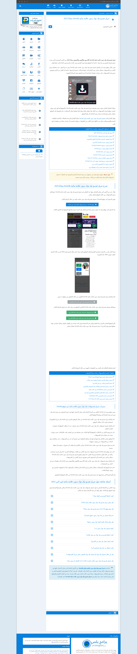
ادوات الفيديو (109, 13)
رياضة (39, 73)
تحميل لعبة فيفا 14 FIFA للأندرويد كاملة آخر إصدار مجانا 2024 (29, 118)
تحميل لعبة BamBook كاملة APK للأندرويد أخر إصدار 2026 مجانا (29, 111)
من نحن (116, 1)
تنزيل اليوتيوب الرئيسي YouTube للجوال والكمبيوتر (98, 143)
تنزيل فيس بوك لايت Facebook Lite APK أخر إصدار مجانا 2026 (28, 125)
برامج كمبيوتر (80, 5)
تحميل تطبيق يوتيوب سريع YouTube (102, 152)
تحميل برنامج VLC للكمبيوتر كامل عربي (101, 168)
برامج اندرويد (71, 5)
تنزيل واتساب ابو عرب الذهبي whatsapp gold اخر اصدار (32, 155)
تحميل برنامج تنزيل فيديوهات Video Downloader (99, 139)
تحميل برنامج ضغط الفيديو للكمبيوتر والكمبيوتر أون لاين (97, 396)
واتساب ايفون (34, 647)
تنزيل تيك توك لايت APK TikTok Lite (102, 136)
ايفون (24, 39)
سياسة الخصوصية (110, 1)
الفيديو (31, 56)
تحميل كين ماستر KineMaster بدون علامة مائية (99, 393)
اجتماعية (31, 81)
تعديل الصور (24, 73)
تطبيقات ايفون (62, 5)
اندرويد (31, 39)
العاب (54, 5)
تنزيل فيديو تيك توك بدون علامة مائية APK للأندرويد (81, 322)
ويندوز (39, 48)
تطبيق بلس (39, 89)
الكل (39, 39)
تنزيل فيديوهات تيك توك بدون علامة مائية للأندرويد (81, 316)
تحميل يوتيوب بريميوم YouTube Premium (101, 149)
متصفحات (31, 73)
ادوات (39, 56)
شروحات (48, 5)
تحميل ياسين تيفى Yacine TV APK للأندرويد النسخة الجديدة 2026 (28, 139)
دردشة (24, 64)
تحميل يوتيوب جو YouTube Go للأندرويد (101, 146)
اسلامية (31, 64)
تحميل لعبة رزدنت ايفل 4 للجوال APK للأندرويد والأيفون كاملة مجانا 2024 (29, 132)
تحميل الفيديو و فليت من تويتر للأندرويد (101, 387)
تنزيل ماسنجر (45, 650)
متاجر (24, 89)
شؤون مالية (31, 89)
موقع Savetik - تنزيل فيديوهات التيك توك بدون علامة (81, 208)
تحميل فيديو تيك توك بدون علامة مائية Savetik (91, 122)
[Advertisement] (82, 46)
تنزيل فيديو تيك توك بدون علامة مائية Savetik (91, 572)
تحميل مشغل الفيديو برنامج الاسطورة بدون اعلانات (98, 384)
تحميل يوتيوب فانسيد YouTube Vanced (101, 158)
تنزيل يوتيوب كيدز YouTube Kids (103, 155)
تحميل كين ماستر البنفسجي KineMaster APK (100, 399)
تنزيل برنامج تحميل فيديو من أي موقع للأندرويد (99, 171)
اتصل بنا (103, 1)
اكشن (39, 64)
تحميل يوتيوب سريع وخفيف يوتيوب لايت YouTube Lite (97, 164)
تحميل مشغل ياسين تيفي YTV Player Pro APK (99, 402)
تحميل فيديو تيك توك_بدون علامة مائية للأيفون (81, 305)
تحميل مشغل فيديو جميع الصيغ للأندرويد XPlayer (99, 380)
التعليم (24, 56)
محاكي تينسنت (35, 650)
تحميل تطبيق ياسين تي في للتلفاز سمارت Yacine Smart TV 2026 (29, 104)
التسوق (39, 81)
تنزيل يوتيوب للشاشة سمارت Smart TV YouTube (99, 161)
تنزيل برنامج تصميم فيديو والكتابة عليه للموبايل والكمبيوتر (96, 390)
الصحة (24, 81)
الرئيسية (88, 5)
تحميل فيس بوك (44, 647)
